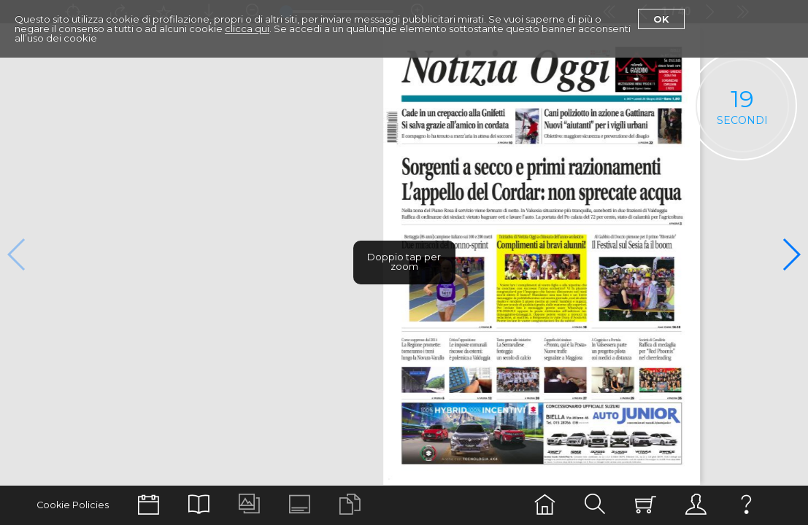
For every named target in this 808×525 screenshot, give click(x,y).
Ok (661, 19)
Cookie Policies (72, 504)
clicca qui (247, 28)
